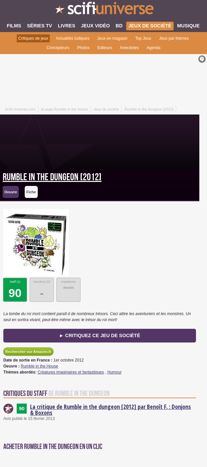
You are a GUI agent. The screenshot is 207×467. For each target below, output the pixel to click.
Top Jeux (143, 38)
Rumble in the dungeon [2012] (52, 177)
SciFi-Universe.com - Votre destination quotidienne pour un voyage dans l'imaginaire (103, 10)
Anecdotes (129, 47)
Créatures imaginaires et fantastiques (71, 372)
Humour (115, 372)
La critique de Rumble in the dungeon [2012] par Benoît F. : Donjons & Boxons (110, 410)
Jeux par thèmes (174, 38)
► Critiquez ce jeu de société (99, 335)
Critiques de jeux (33, 38)
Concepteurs (58, 47)
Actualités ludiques (72, 38)
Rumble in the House (39, 366)
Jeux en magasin (112, 38)
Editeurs (104, 47)
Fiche (31, 192)
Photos (83, 47)
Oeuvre (10, 192)
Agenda (153, 47)
